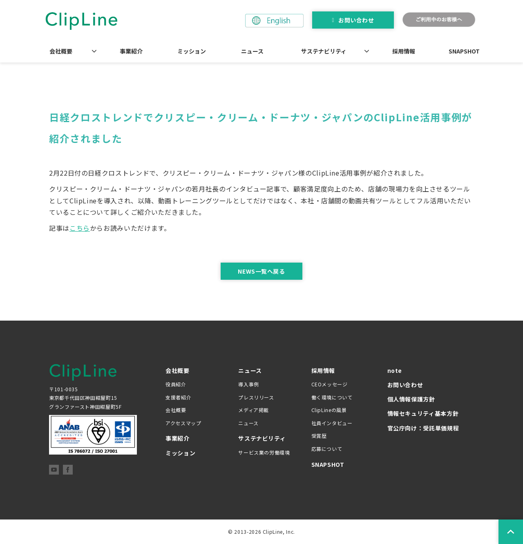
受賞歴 (319, 435)
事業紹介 (131, 51)
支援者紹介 (178, 397)
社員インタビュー (332, 422)
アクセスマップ (183, 422)
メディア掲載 (253, 409)
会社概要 (60, 51)
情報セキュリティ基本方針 (423, 413)
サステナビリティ (323, 51)
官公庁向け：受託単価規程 (423, 428)
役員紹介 (175, 384)
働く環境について (332, 397)
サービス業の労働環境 (264, 452)
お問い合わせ (356, 20)
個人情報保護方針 (411, 399)
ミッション (191, 51)
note (394, 370)
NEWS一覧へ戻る (261, 271)
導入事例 (248, 384)
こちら (79, 228)
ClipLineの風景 (329, 409)
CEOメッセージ (329, 384)
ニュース (252, 51)
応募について (326, 448)
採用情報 (403, 51)
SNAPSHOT (464, 51)
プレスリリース (256, 397)
